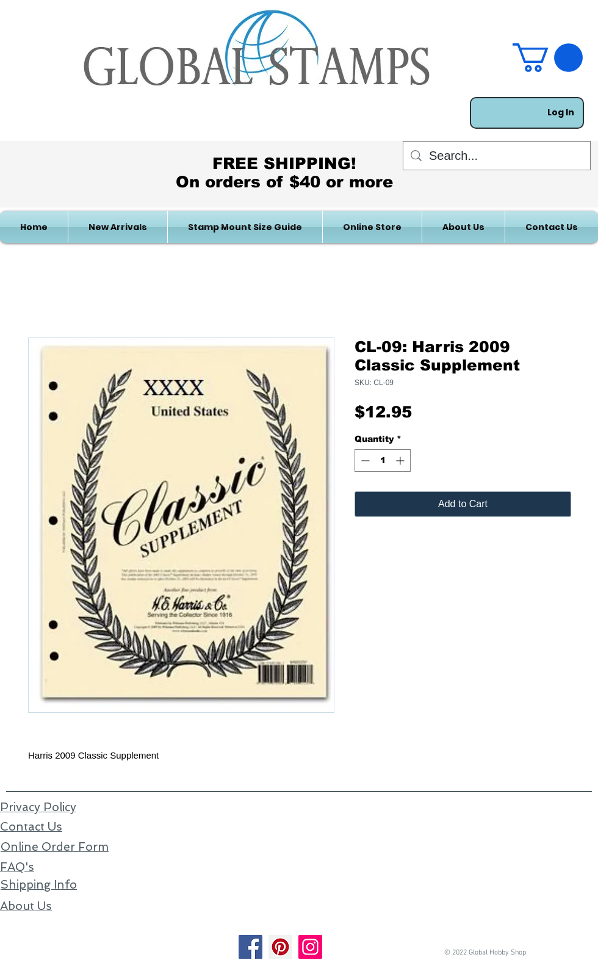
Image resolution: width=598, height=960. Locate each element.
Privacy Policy (38, 807)
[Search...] (496, 156)
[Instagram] (310, 947)
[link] (548, 57)
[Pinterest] (280, 947)
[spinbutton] (383, 460)
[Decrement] (364, 460)
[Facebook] (250, 947)
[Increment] (401, 460)
